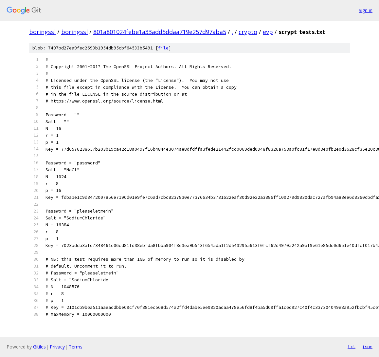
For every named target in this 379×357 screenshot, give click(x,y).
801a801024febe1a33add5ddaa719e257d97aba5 (159, 32)
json (367, 346)
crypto (248, 32)
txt (351, 346)
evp (268, 32)
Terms (75, 347)
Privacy (57, 347)
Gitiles (39, 347)
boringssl (42, 32)
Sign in (365, 10)
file (163, 48)
